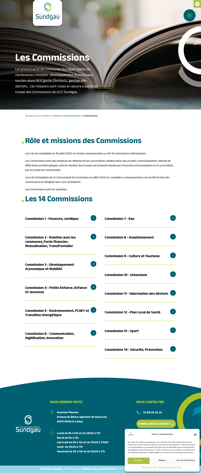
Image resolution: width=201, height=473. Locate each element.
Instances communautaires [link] (66, 116)
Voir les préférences (186, 461)
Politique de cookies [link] (149, 467)
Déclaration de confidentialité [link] (169, 467)
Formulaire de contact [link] (154, 424)
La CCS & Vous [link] (42, 116)
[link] (197, 4)
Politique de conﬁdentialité (98, 469)
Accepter (139, 461)
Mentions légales (51, 469)
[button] (195, 434)
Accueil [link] (29, 116)
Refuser (162, 461)
